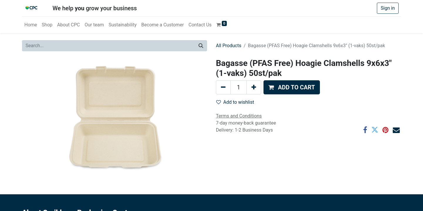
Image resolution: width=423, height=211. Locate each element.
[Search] (201, 45)
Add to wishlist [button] (235, 102)
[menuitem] (30, 25)
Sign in (388, 8)
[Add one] (253, 87)
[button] (291, 87)
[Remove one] (223, 87)
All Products (228, 45)
